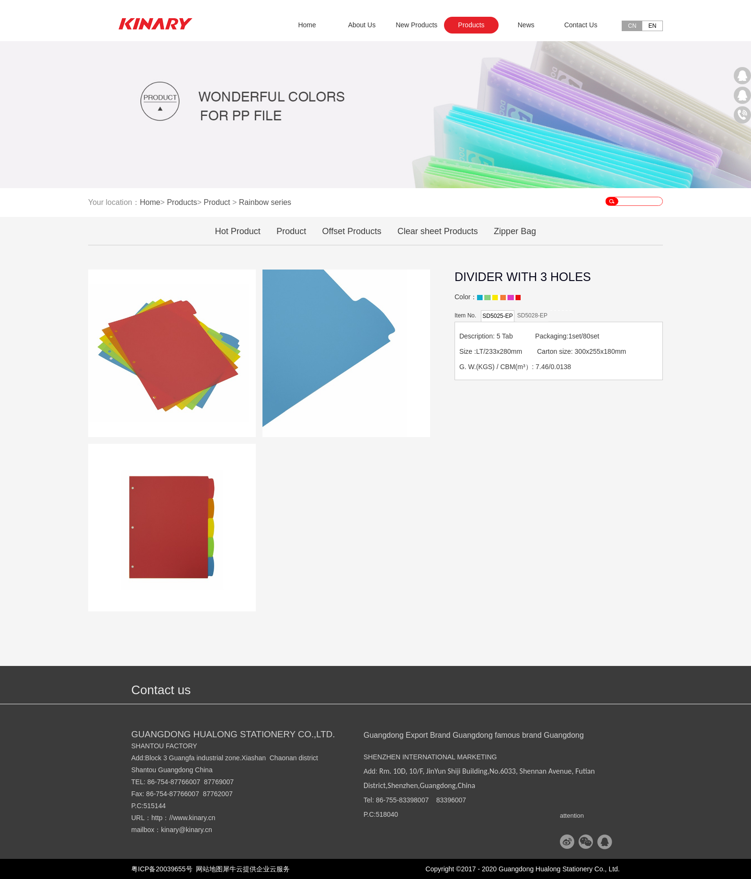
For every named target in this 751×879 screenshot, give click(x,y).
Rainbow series (265, 202)
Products (182, 202)
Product (217, 202)
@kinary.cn (195, 830)
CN (632, 26)
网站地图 (208, 869)
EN (653, 26)
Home (307, 25)
